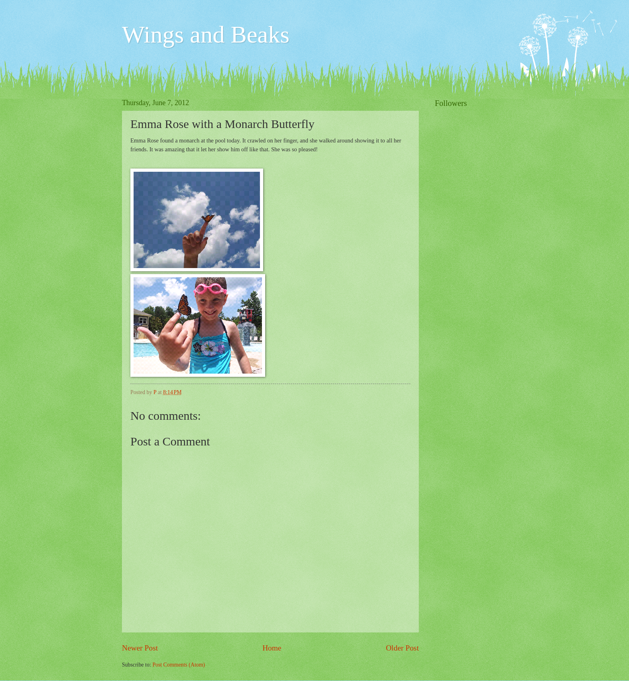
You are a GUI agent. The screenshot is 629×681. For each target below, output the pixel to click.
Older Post (402, 648)
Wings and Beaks (206, 34)
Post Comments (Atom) (178, 665)
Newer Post (140, 648)
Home (271, 648)
